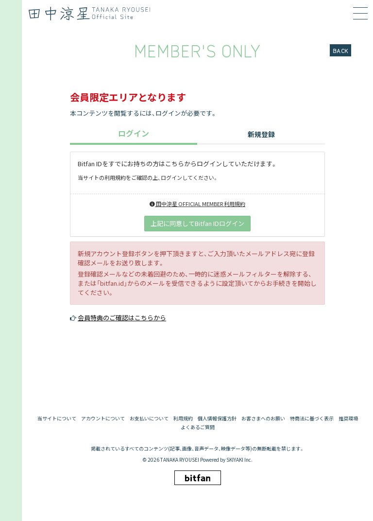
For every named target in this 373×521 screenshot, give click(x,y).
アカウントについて (103, 418)
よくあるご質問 (198, 427)
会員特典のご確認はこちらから (122, 317)
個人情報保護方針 (217, 418)
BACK (340, 50)
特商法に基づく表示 (312, 418)
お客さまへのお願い (263, 418)
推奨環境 (348, 418)
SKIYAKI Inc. (239, 459)
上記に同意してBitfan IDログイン (197, 223)
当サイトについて (56, 418)
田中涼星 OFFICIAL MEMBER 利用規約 (197, 204)
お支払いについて (149, 418)
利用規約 (183, 418)
